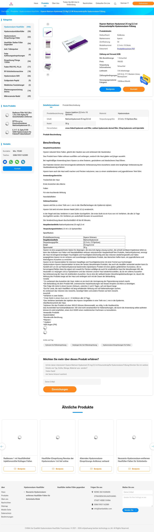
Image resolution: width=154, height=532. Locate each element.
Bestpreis (110, 89)
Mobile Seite (6, 510)
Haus (3, 492)
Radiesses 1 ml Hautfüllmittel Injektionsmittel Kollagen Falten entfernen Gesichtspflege (18, 461)
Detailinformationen (51, 105)
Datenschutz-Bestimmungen (7, 515)
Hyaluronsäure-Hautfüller (17, 27)
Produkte (4, 496)
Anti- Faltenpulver (17, 49)
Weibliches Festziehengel (17, 85)
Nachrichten (6, 503)
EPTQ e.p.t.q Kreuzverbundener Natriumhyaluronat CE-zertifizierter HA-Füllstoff (21, 123)
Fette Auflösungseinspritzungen (17, 55)
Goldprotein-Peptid (17, 80)
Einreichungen (60, 389)
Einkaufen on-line (103, 3)
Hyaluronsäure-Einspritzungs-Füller (17, 37)
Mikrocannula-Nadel (17, 96)
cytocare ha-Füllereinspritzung (55, 345)
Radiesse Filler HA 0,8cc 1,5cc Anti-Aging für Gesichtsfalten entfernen (22, 115)
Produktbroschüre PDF (126, 49)
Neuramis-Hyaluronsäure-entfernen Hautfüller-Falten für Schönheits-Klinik (134, 461)
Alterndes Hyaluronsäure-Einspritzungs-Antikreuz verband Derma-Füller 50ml (94, 461)
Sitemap (4, 506)
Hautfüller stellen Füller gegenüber (17, 44)
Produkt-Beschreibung (71, 105)
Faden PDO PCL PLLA (17, 67)
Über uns (4, 499)
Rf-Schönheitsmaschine (17, 71)
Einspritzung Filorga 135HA (17, 61)
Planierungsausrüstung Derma (17, 91)
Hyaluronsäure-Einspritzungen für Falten (116, 345)
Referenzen (143, 3)
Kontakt (17, 169)
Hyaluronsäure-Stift (17, 76)
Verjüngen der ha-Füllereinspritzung (84, 345)
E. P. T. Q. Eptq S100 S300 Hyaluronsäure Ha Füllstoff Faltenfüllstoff (21, 132)
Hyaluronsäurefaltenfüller (17, 31)
